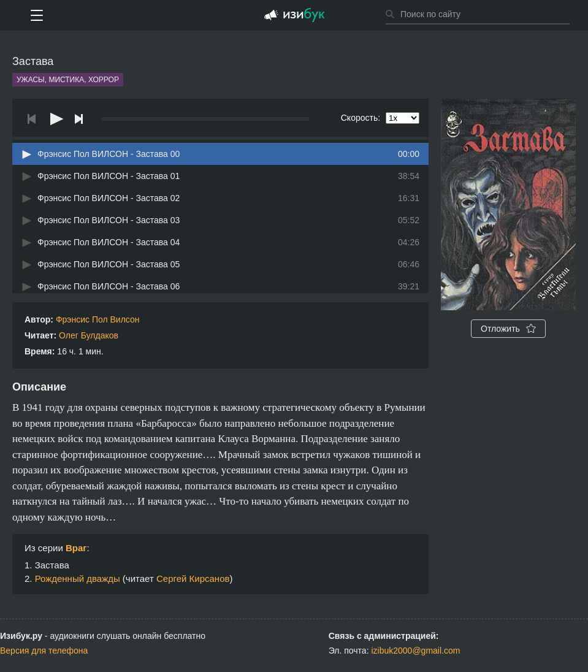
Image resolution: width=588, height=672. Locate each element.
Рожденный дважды (77, 578)
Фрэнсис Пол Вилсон (98, 319)
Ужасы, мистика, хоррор (68, 79)
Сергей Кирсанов (192, 578)
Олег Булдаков (88, 335)
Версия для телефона (44, 650)
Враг (76, 548)
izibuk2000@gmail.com (415, 650)
